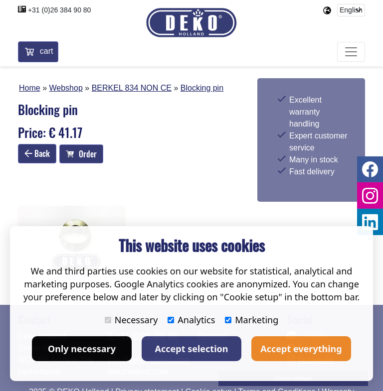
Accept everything (301, 349)
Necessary (131, 320)
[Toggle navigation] (351, 52)
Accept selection (191, 349)
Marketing (251, 320)
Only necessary (82, 349)
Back (37, 153)
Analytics (191, 320)
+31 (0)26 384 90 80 (59, 10)
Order (81, 154)
